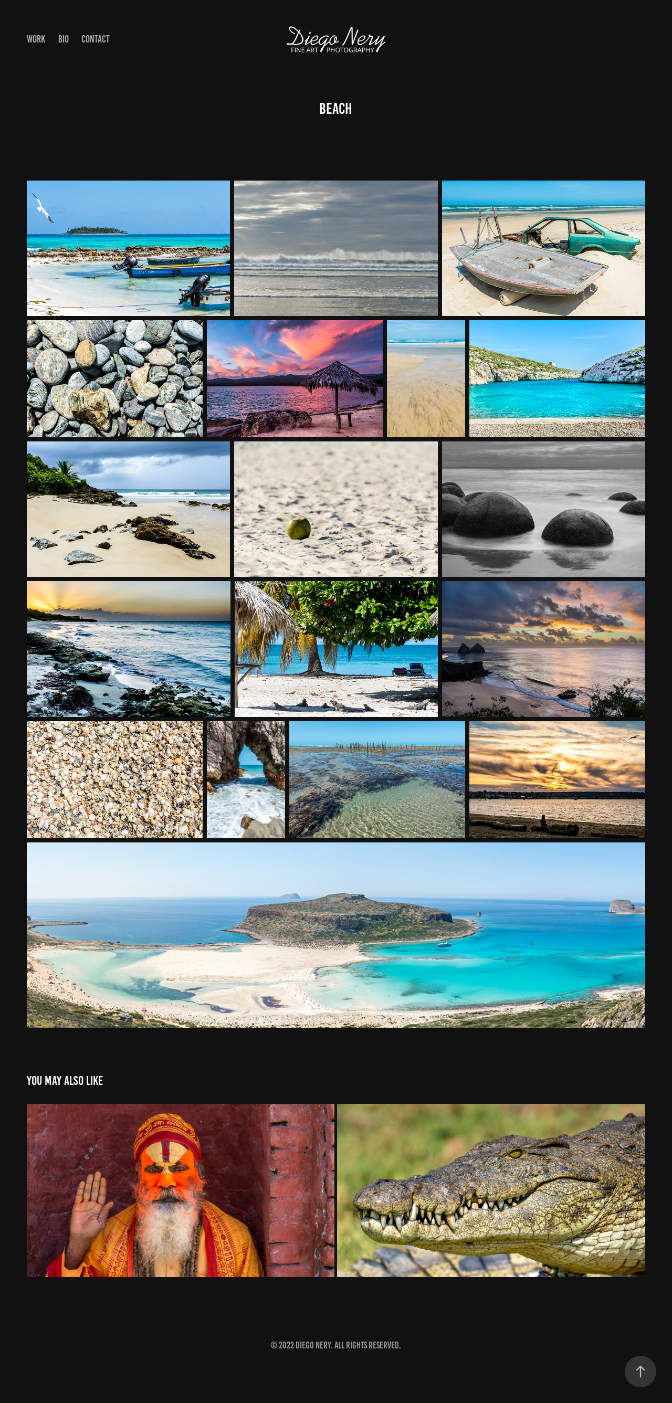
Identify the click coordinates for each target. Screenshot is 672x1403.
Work (36, 39)
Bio (63, 39)
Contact (95, 39)
